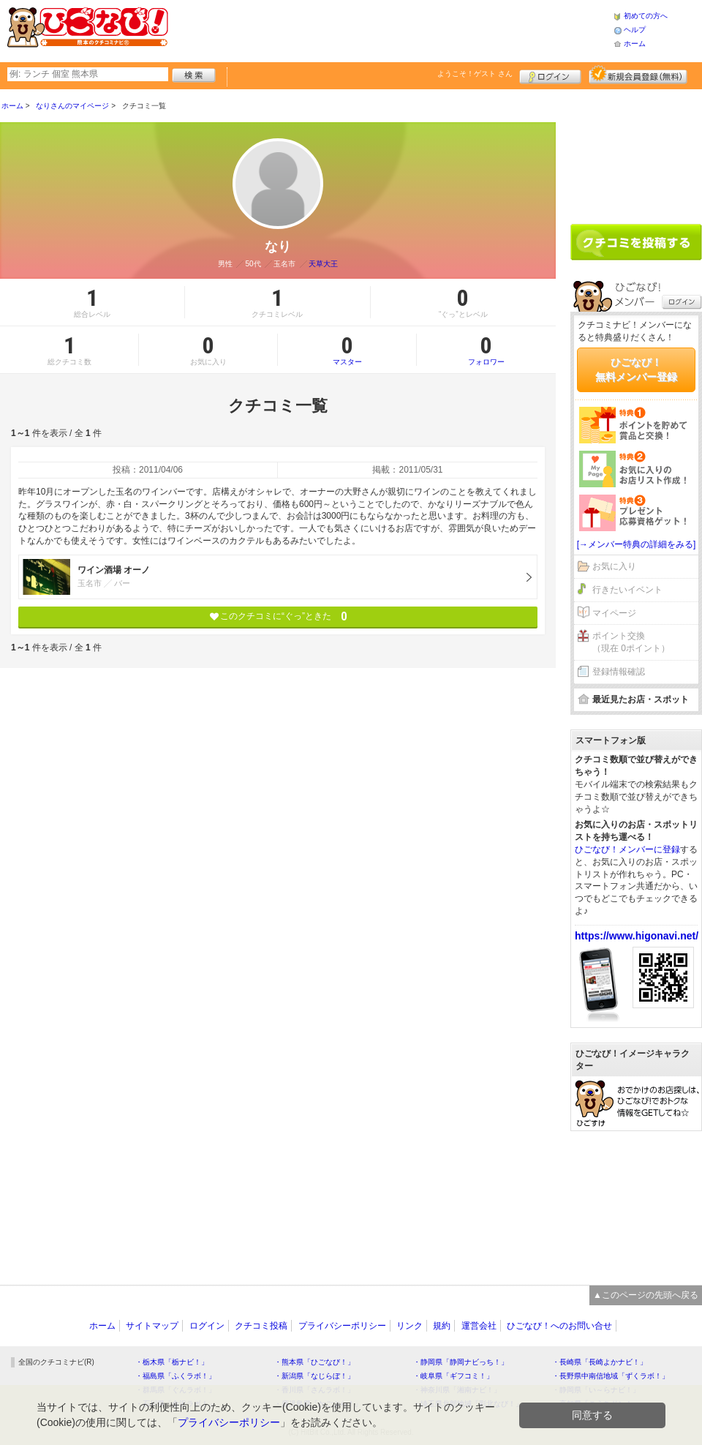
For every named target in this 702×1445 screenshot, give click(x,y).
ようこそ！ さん (475, 74)
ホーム (635, 44)
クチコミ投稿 (261, 1326)
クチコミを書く (636, 242)
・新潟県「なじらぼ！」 (314, 1376)
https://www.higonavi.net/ (636, 936)
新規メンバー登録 (638, 74)
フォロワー (486, 350)
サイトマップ (152, 1326)
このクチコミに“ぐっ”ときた (278, 616)
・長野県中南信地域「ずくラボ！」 (610, 1376)
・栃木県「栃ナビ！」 (171, 1362)
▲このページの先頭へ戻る (645, 1295)
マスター (347, 350)
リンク (409, 1326)
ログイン (550, 74)
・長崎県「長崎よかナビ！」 (599, 1362)
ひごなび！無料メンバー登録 (636, 369)
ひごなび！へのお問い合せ (559, 1326)
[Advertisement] (636, 151)
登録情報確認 (618, 672)
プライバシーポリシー (342, 1326)
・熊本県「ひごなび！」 (314, 1362)
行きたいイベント (627, 590)
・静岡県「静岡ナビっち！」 (460, 1362)
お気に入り (614, 566)
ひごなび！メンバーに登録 (627, 849)
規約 (441, 1326)
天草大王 (323, 264)
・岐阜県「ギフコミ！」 (453, 1376)
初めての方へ (646, 16)
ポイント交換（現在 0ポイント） (631, 642)
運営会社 (479, 1326)
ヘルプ (635, 30)
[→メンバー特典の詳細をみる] (636, 544)
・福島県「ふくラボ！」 (175, 1376)
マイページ (614, 613)
